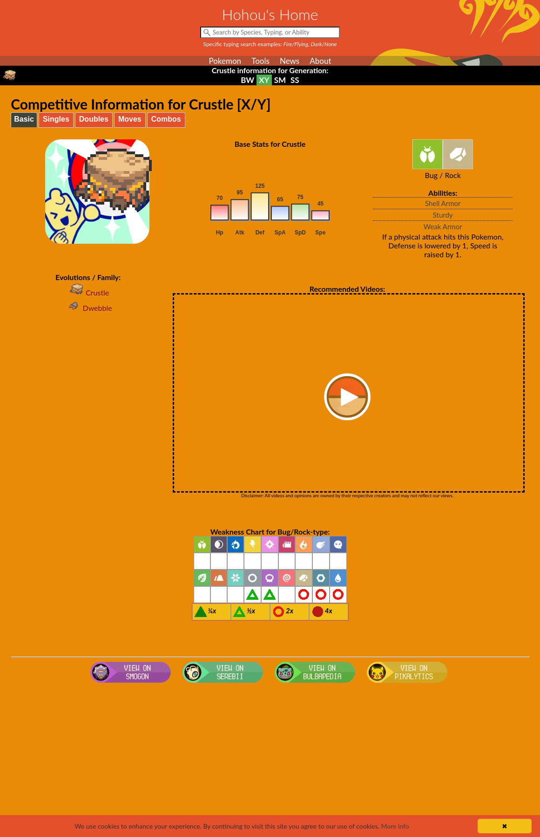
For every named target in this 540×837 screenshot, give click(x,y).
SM (280, 80)
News (289, 61)
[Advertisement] (270, 761)
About (320, 61)
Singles (56, 119)
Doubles (93, 119)
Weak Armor (443, 226)
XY (264, 80)
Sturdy (443, 215)
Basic (24, 119)
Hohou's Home (270, 14)
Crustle (88, 292)
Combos (166, 119)
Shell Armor (443, 203)
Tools (260, 61)
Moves (130, 119)
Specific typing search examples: (270, 44)
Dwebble (88, 307)
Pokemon (225, 61)
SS (294, 80)
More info (395, 826)
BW (247, 80)
